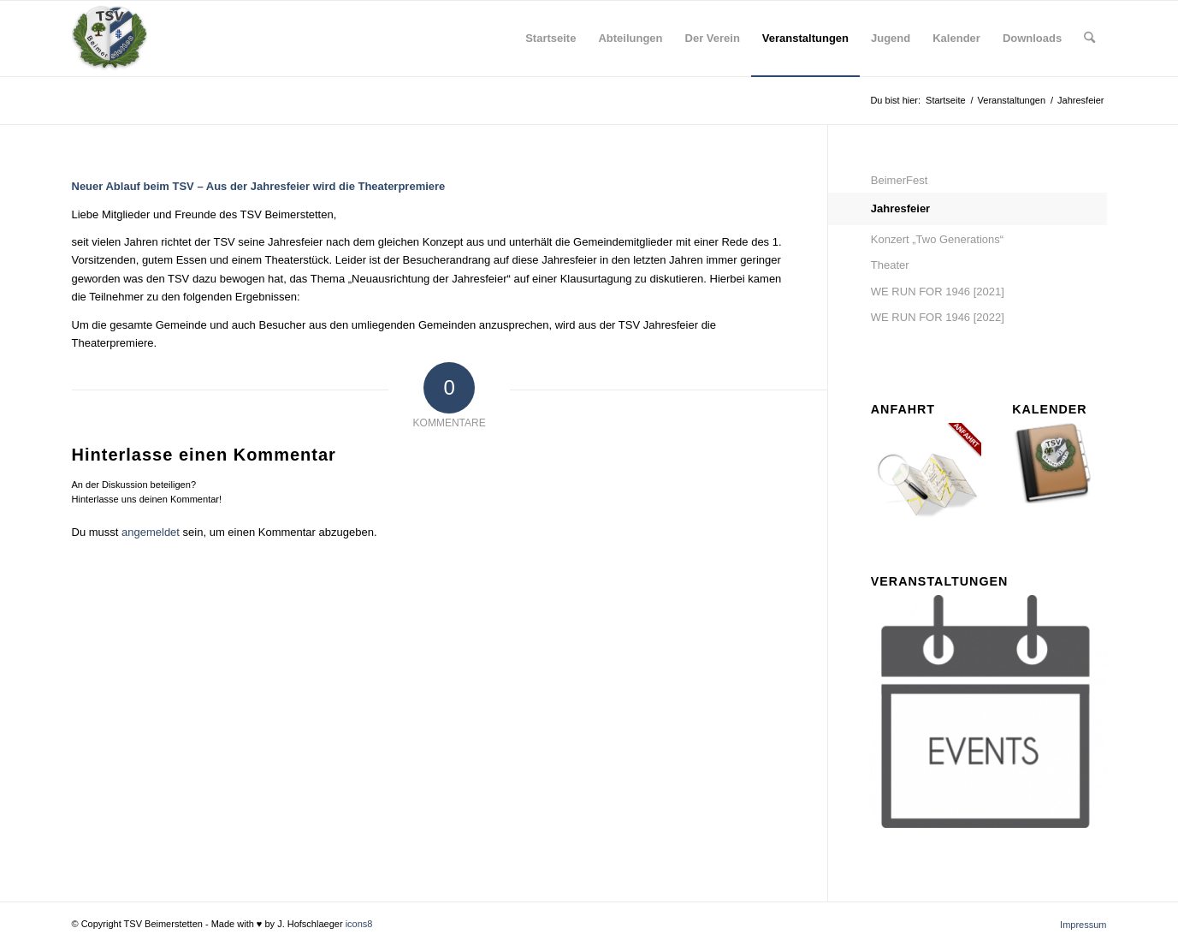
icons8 (359, 924)
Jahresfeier (900, 208)
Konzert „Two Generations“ (937, 239)
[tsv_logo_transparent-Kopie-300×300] (109, 38)
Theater (890, 265)
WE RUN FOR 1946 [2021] (937, 291)
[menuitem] (550, 38)
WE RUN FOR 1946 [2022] (937, 317)
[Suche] (1089, 38)
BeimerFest (899, 180)
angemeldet (150, 532)
